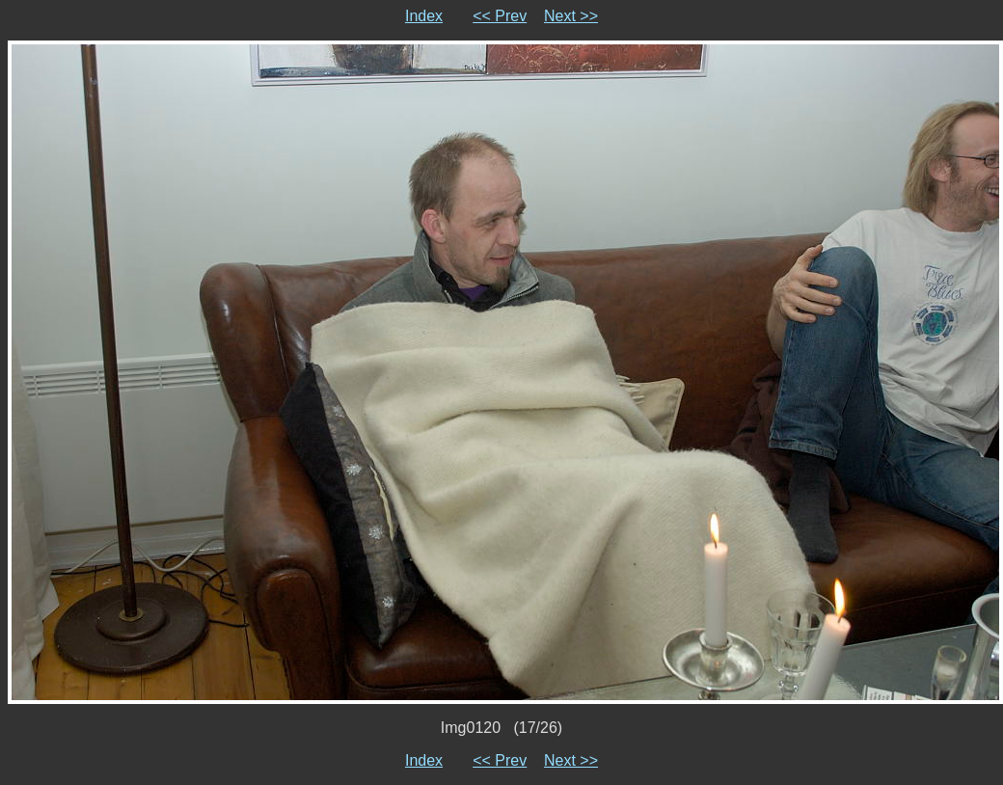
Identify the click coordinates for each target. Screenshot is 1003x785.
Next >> (571, 16)
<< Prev (500, 16)
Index (424, 16)
